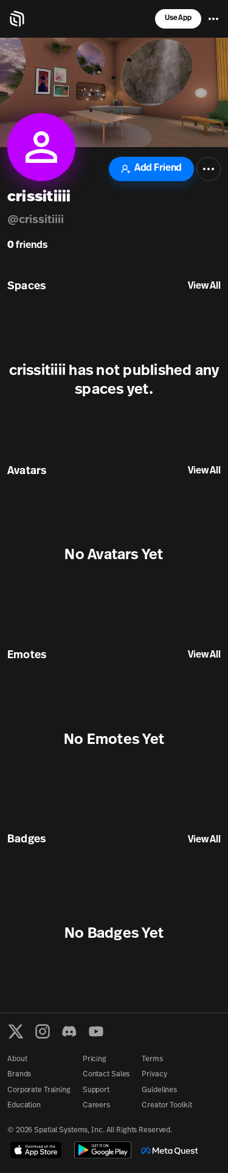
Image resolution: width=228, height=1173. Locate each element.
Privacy (154, 1074)
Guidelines (159, 1090)
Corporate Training (39, 1090)
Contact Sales (106, 1074)
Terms (152, 1059)
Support (96, 1090)
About (17, 1059)
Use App (178, 18)
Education (24, 1105)
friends (27, 245)
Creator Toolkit (167, 1105)
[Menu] (213, 19)
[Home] (17, 19)
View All (204, 286)
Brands (19, 1074)
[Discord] (69, 1031)
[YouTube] (96, 1031)
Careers (96, 1105)
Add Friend (151, 168)
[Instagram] (42, 1031)
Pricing (94, 1059)
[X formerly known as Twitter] (15, 1031)
